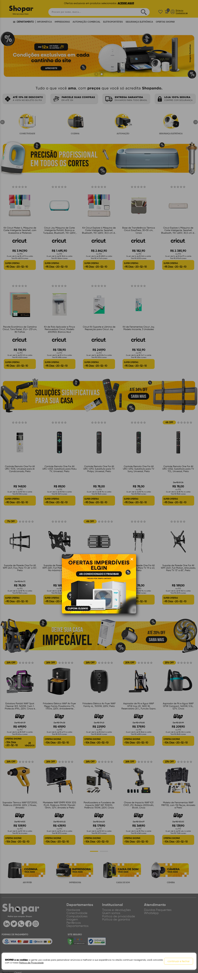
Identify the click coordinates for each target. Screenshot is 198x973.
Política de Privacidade (31, 962)
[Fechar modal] (131, 559)
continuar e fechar (178, 961)
